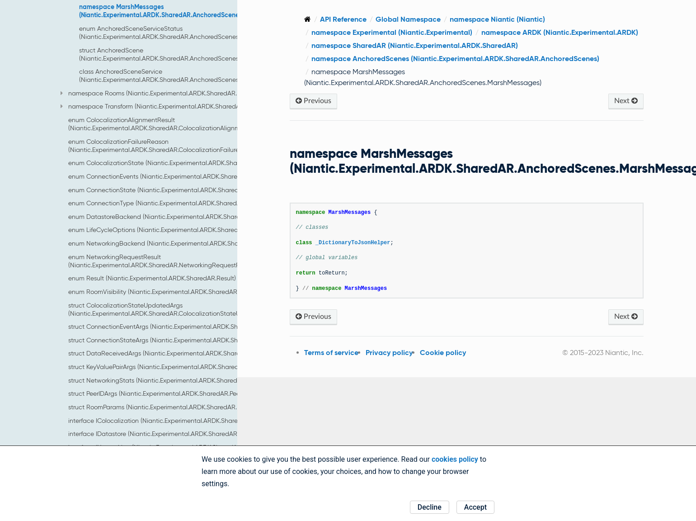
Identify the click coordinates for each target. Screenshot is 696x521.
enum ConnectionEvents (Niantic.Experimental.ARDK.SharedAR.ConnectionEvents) (186, 176)
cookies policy (455, 459)
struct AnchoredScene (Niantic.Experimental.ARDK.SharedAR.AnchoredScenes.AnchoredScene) (183, 54)
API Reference (343, 19)
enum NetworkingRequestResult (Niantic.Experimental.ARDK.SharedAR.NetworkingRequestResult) (161, 261)
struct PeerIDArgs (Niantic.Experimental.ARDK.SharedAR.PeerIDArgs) (165, 393)
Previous (313, 100)
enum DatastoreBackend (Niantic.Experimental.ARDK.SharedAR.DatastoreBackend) (189, 217)
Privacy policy (389, 352)
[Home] (307, 19)
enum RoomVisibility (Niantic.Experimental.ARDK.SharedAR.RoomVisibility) (174, 292)
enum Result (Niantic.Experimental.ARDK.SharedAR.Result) (152, 278)
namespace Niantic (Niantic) (497, 19)
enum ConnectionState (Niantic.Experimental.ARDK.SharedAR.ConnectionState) (183, 190)
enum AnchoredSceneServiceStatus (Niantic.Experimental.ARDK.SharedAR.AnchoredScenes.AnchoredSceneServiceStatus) (203, 32)
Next (626, 100)
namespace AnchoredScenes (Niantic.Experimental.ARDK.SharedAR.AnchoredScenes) (455, 58)
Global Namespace (408, 19)
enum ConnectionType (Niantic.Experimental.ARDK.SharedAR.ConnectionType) (181, 203)
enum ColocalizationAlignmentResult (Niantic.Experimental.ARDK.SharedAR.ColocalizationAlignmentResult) (168, 124)
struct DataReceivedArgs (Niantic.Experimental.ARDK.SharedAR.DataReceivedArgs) (189, 353)
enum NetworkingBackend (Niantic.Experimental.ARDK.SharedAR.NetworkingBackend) (193, 243)
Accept (475, 507)
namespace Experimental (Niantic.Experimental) (391, 32)
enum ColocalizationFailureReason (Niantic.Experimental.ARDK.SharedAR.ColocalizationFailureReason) (165, 145)
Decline (430, 507)
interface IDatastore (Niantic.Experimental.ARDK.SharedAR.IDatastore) (169, 434)
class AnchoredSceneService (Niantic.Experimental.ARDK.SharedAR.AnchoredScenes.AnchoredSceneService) (194, 75)
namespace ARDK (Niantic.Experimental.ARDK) (559, 32)
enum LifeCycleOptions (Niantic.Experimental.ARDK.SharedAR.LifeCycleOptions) (183, 230)
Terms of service (331, 352)
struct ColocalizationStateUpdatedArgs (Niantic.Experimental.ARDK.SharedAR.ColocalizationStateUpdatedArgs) (172, 309)
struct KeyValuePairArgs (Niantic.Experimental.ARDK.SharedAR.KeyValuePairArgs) (183, 367)
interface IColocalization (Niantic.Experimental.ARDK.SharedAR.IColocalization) (182, 421)
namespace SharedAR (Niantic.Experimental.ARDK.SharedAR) (414, 45)
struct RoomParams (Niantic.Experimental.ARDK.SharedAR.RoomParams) (172, 407)
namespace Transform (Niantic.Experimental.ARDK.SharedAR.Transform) (168, 106)
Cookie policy (443, 352)
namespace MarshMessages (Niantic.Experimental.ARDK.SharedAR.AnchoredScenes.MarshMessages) (186, 11)
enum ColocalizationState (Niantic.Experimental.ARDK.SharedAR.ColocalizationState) (191, 163)
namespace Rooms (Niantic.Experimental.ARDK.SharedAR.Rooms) (159, 93)
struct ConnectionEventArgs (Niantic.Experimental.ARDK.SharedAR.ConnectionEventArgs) (196, 326)
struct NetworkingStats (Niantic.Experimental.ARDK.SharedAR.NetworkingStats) (182, 380)
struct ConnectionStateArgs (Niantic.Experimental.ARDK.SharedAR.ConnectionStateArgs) (196, 340)
